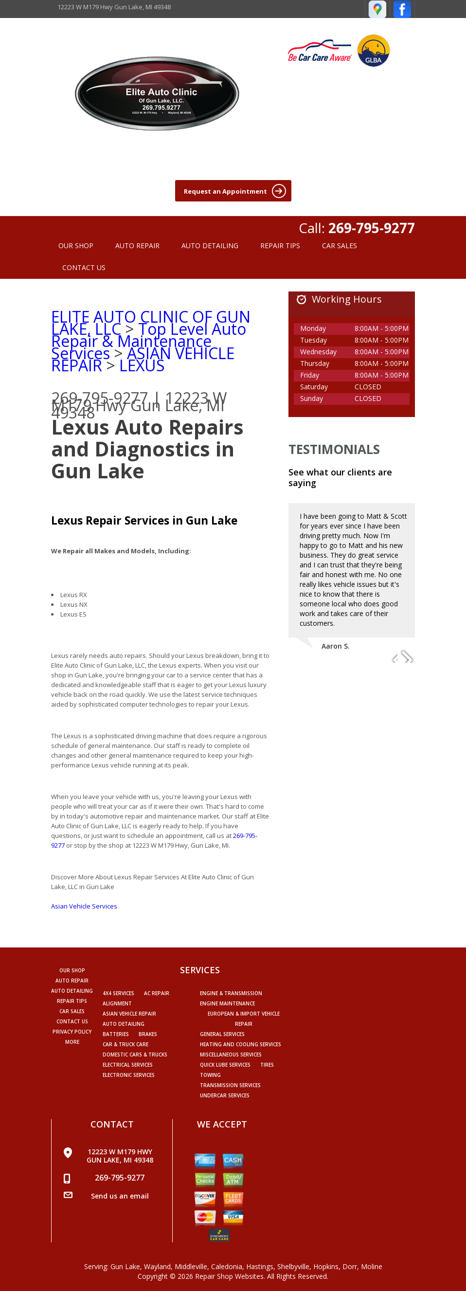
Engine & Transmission (231, 993)
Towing (210, 1075)
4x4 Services (118, 993)
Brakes (148, 1034)
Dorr (349, 1266)
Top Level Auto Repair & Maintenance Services (148, 341)
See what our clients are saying (340, 477)
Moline (371, 1266)
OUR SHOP (75, 245)
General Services (222, 1034)
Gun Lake (125, 1266)
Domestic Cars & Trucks (135, 1054)
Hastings (259, 1266)
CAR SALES (339, 245)
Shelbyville (293, 1266)
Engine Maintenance (227, 1003)
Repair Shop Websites (229, 1276)
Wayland (157, 1266)
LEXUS (142, 365)
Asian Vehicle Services (84, 906)
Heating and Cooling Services (240, 1044)
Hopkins (326, 1266)
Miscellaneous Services (231, 1054)
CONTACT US (84, 267)
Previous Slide (389, 656)
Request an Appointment (235, 191)
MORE (72, 1041)
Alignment (117, 1003)
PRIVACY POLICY (72, 1031)
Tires (267, 1064)
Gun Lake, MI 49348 (138, 409)
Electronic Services (129, 1075)
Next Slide (407, 656)
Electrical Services (128, 1064)
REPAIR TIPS (280, 245)
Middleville (191, 1266)
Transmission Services (230, 1085)
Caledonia (226, 1266)
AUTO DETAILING (209, 245)
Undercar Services (225, 1095)
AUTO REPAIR (137, 245)
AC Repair (156, 993)
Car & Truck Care (125, 1044)
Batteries (116, 1034)
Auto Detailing (123, 1023)
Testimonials (334, 449)
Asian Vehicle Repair (129, 1013)
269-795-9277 (371, 227)
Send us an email (120, 1195)
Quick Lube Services (225, 1064)
